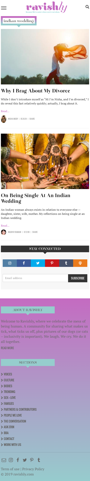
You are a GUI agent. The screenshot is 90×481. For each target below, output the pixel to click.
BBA (6, 433)
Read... (5, 111)
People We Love (13, 415)
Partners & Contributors (20, 409)
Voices (8, 374)
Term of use (10, 469)
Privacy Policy (33, 469)
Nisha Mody (13, 118)
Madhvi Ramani (14, 232)
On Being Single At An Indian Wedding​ (35, 198)
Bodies (8, 386)
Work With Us (12, 445)
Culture (9, 380)
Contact (9, 439)
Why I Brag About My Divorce (35, 91)
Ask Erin (9, 427)
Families (9, 403)
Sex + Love (10, 397)
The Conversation (15, 421)
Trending (9, 392)
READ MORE (7, 348)
